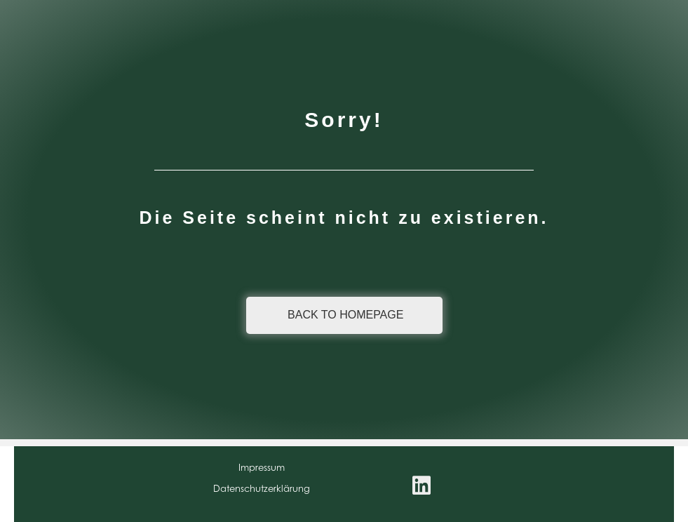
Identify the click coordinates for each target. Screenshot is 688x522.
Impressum (261, 467)
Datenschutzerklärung (261, 488)
